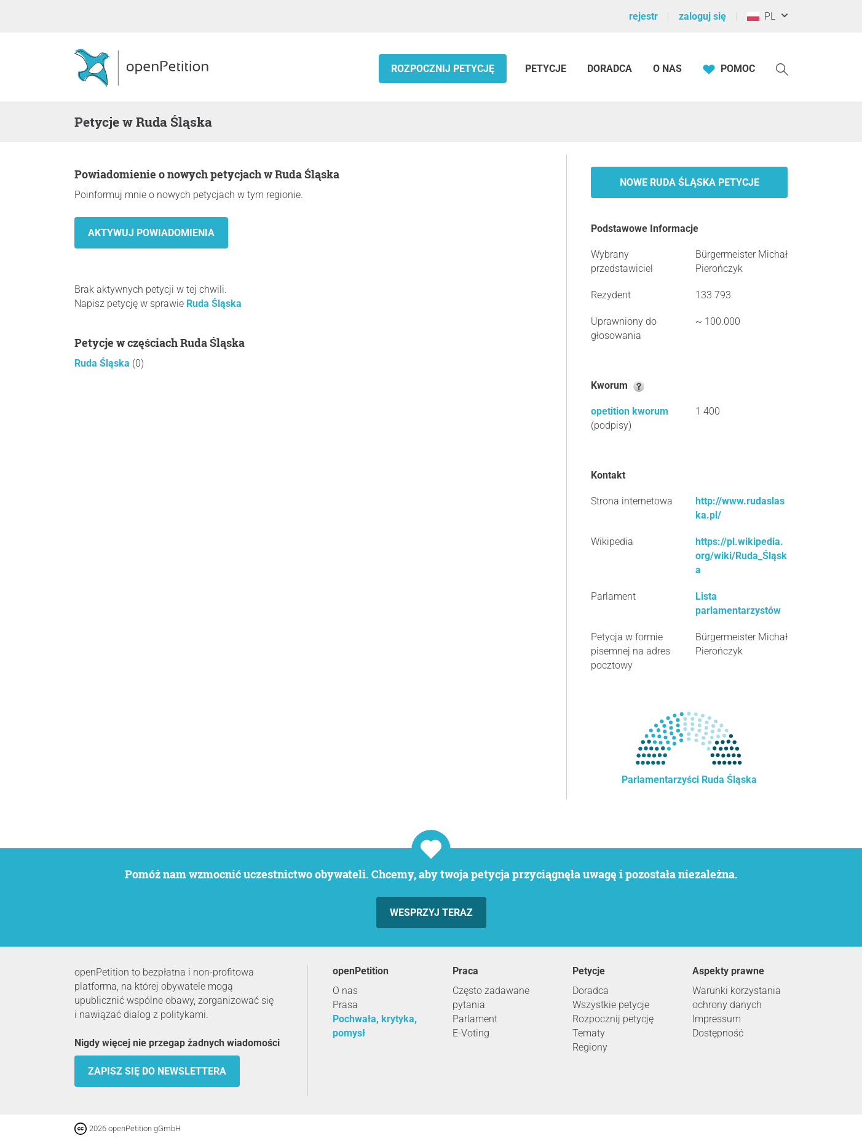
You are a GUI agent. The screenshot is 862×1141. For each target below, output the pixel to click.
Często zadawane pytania (491, 998)
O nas (667, 68)
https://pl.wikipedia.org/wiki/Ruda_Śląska (741, 556)
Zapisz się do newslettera (157, 1071)
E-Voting (471, 1033)
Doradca (609, 68)
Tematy (588, 1033)
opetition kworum (629, 411)
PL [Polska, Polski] (761, 16)
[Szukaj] (782, 69)
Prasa (345, 1005)
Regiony (589, 1047)
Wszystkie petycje (610, 1005)
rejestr (643, 16)
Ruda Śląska (214, 303)
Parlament (475, 1019)
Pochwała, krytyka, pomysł (375, 1026)
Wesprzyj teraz (431, 912)
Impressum (716, 1019)
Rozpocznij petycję (442, 68)
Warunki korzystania (736, 990)
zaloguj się (702, 16)
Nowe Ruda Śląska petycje (689, 182)
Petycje (547, 68)
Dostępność (717, 1033)
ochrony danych (727, 1005)
